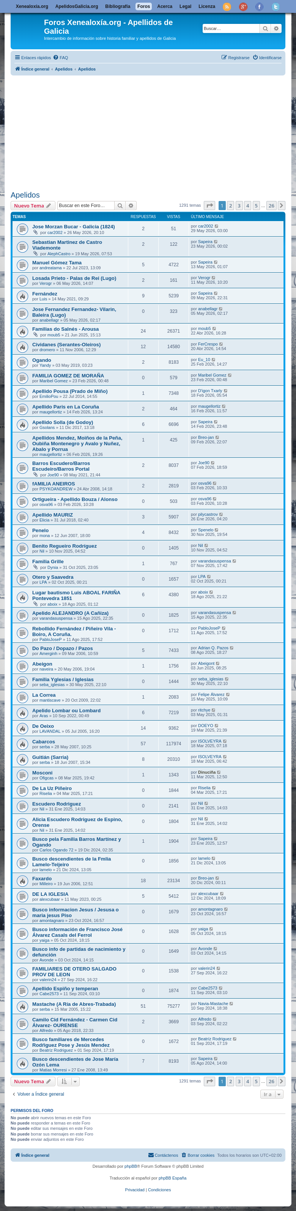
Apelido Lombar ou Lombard (66, 710)
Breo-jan (206, 437)
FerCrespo (208, 344)
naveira (46, 669)
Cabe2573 (49, 993)
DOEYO (205, 725)
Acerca (164, 6)
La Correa (44, 695)
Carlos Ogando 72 (56, 850)
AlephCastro (59, 253)
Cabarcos (43, 742)
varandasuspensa (214, 561)
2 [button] (230, 205)
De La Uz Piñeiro (52, 788)
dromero (47, 349)
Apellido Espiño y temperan (65, 988)
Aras (43, 715)
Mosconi (42, 773)
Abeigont (206, 663)
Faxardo (42, 878)
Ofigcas (46, 778)
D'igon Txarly (210, 390)
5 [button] (256, 205)
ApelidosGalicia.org (76, 6)
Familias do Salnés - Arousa (65, 329)
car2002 (55, 232)
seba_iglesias (52, 684)
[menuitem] (60, 57)
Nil (41, 551)
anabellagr (49, 320)
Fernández (44, 294)
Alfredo (46, 1030)
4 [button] (247, 205)
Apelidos (25, 195)
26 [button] (271, 205)
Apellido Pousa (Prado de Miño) (70, 391)
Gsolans (47, 427)
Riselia (45, 793)
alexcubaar (49, 899)
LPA (43, 582)
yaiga (44, 940)
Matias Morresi (53, 1070)
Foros (143, 6)
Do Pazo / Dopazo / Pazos (62, 648)
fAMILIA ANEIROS (53, 484)
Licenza (206, 6)
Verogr (45, 283)
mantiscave (50, 700)
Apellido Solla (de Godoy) (62, 422)
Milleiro (46, 883)
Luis (43, 299)
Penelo (40, 530)
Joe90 (53, 475)
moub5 (53, 335)
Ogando (41, 360)
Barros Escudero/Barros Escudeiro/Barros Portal (61, 466)
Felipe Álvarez (211, 694)
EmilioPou (48, 396)
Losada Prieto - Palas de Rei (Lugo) (74, 278)
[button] (209, 205)
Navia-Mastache (213, 1003)
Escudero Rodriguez (56, 804)
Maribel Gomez (53, 381)
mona (44, 535)
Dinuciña (207, 772)
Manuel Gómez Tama (57, 262)
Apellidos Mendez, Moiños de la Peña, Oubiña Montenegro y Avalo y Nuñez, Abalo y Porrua (77, 443)
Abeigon (42, 664)
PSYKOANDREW (55, 489)
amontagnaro (51, 920)
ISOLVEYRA (210, 741)
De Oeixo (43, 726)
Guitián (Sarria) (50, 757)
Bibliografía (117, 6)
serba (44, 747)
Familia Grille (48, 561)
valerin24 (48, 979)
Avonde (46, 960)
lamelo (45, 869)
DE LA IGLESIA (50, 894)
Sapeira (205, 241)
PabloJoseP (50, 639)
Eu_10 (204, 359)
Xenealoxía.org (32, 6)
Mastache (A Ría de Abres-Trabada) (74, 1004)
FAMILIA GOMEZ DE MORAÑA (68, 376)
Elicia (44, 520)
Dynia (52, 567)
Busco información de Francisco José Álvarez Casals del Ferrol (77, 932)
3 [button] (239, 205)
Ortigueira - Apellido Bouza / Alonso (75, 499)
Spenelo (205, 530)
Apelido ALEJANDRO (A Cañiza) (70, 613)
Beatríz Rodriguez (56, 1050)
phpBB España (172, 1178)
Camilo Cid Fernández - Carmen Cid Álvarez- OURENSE (74, 1022)
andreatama (50, 267)
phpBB (130, 1166)
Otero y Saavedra (53, 577)
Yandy (45, 365)
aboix (52, 604)
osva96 (204, 483)
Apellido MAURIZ (52, 515)
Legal (185, 6)
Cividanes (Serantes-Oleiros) (66, 344)
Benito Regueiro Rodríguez (64, 546)
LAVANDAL (50, 731)
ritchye (204, 710)
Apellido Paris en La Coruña (65, 407)
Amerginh (48, 653)
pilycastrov (208, 514)
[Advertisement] (153, 132)
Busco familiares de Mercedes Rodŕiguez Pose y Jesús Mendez (71, 1042)
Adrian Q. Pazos (213, 648)
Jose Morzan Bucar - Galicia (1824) (73, 226)
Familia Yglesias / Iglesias (63, 679)
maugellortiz (50, 412)
